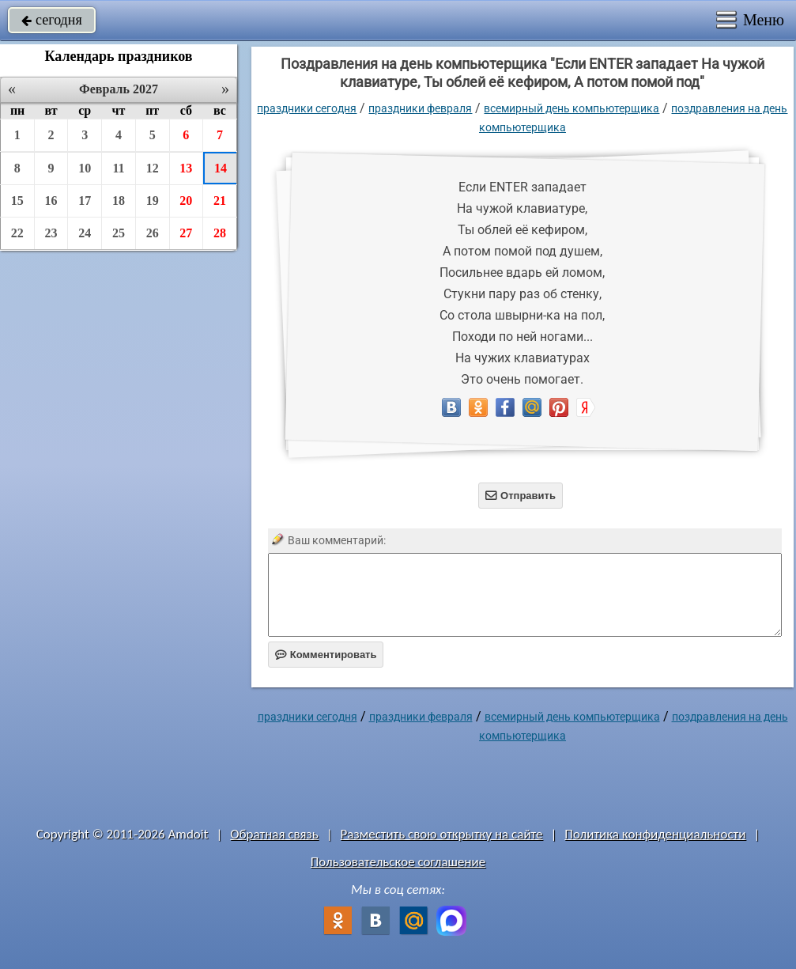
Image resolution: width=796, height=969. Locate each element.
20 (185, 200)
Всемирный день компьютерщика (571, 108)
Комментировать (326, 655)
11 (118, 168)
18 (118, 200)
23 (51, 233)
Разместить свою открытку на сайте (442, 834)
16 (51, 200)
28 (219, 233)
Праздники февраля (420, 108)
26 (152, 233)
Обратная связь (274, 834)
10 (84, 168)
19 (152, 200)
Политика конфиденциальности (654, 834)
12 (152, 168)
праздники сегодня (307, 108)
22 (17, 233)
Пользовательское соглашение (398, 862)
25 (118, 233)
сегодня (51, 20)
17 (84, 200)
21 (219, 200)
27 (185, 233)
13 (185, 168)
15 (17, 200)
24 (84, 233)
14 (220, 168)
